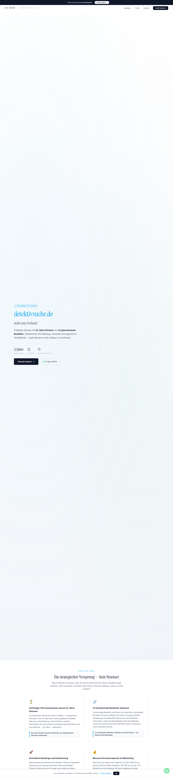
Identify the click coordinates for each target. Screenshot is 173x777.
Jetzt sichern (160, 8)
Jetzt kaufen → (101, 2)
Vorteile (146, 8)
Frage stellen (50, 361)
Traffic (137, 8)
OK (116, 773)
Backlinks (127, 8)
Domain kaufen (26, 361)
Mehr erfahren (106, 773)
